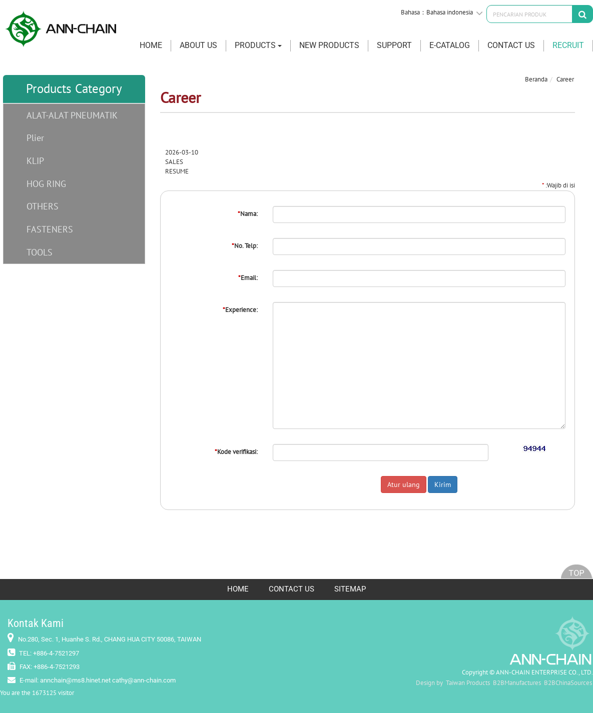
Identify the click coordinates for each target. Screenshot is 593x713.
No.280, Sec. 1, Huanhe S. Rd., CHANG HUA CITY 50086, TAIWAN (109, 639)
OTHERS (43, 206)
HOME (151, 45)
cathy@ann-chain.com (144, 680)
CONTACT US (511, 45)
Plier (35, 138)
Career (565, 79)
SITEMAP (350, 589)
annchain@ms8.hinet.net (75, 680)
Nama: (248, 214)
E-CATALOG (449, 45)
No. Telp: (245, 246)
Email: (248, 278)
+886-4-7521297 (56, 653)
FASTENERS (50, 229)
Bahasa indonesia (449, 12)
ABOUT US (198, 45)
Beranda (536, 79)
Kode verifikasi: (236, 452)
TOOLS (40, 252)
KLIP (35, 160)
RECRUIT (568, 45)
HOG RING (46, 184)
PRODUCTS (258, 45)
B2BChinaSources (568, 682)
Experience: (240, 310)
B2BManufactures (517, 682)
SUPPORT (394, 45)
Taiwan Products (468, 682)
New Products (329, 45)
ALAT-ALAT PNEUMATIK (72, 115)
